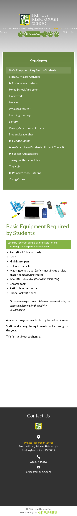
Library (13, 121)
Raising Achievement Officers (27, 128)
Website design (27, 512)
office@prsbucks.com (38, 470)
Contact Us (73, 30)
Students (55, 28)
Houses (13, 102)
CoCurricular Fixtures (25, 83)
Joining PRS (64, 30)
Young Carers (17, 179)
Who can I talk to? (19, 108)
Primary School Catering (26, 173)
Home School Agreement (24, 89)
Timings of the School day (24, 160)
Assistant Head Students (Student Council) (38, 147)
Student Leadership (21, 134)
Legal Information (43, 509)
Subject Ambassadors (25, 153)
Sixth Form (24, 30)
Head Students (21, 140)
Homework (16, 96)
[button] (21, 34)
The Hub (14, 166)
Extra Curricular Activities (24, 76)
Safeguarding (34, 28)
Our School (3, 30)
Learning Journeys (20, 115)
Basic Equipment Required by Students (32, 70)
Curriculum (14, 28)
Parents (46, 28)
